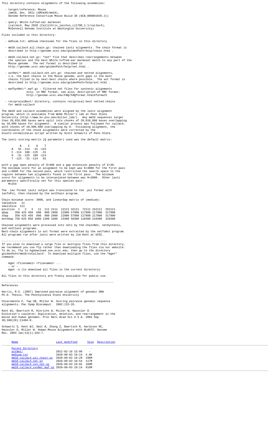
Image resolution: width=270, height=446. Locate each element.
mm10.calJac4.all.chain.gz (32, 428)
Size (90, 410)
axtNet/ (17, 420)
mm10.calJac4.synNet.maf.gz (33, 439)
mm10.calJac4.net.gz (27, 432)
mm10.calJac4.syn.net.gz (30, 436)
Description (106, 410)
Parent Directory (25, 417)
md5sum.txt (20, 424)
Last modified (66, 410)
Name (15, 410)
